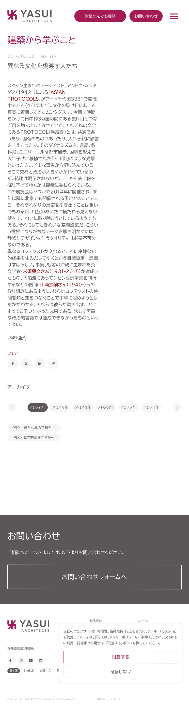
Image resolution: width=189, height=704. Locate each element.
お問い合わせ (146, 16)
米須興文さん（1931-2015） (52, 271)
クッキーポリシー (117, 699)
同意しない (144, 683)
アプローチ (97, 639)
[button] (11, 407)
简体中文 (45, 670)
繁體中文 (62, 670)
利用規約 (101, 699)
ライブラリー (98, 671)
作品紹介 (96, 620)
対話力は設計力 (100, 627)
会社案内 (96, 658)
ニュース (143, 620)
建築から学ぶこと (101, 652)
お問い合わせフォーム (94, 577)
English (29, 670)
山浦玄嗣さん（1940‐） (63, 284)
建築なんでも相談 (101, 646)
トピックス (96, 633)
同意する (144, 668)
